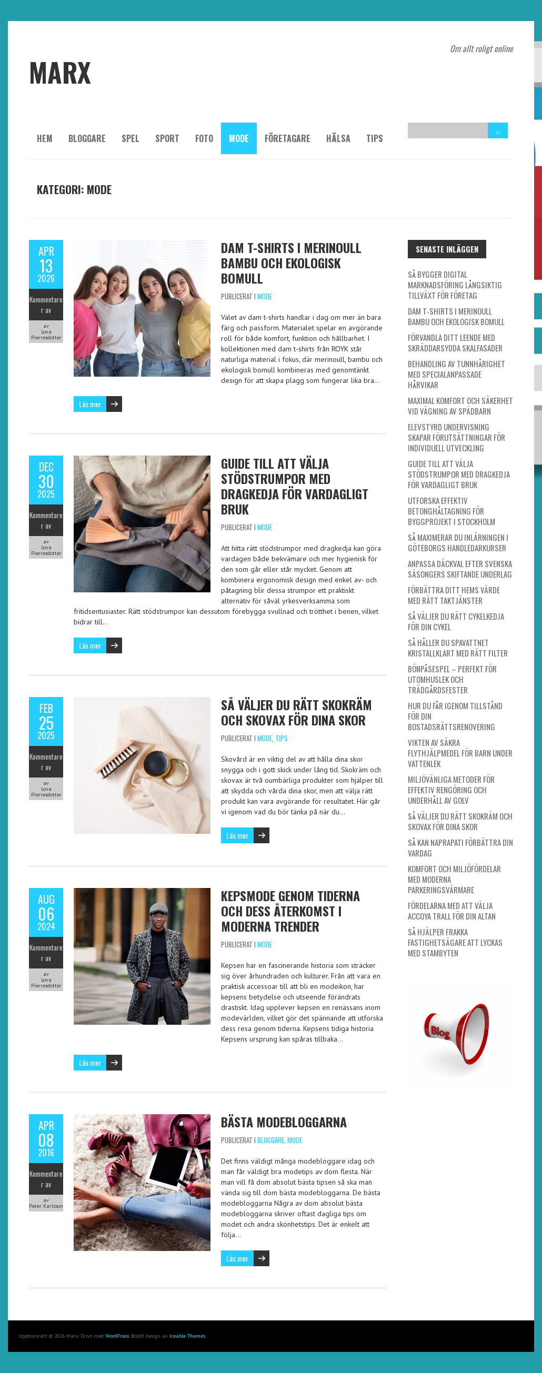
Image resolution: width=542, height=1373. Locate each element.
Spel (130, 138)
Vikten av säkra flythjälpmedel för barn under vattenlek (460, 752)
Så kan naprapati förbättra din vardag (460, 847)
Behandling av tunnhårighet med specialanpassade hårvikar (456, 374)
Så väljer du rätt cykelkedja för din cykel (456, 621)
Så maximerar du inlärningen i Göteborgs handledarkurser (458, 542)
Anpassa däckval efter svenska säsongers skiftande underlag (460, 569)
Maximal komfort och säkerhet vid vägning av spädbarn (460, 406)
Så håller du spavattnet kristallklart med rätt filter (458, 648)
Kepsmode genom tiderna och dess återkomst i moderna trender (290, 910)
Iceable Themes (187, 1335)
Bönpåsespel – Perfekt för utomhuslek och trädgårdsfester (452, 679)
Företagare (287, 138)
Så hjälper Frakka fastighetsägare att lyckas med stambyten (455, 942)
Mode (239, 138)
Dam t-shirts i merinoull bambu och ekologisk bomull (291, 262)
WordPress (117, 1335)
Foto (204, 138)
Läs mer (90, 403)
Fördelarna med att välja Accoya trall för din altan (452, 911)
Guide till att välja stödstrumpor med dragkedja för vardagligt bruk (294, 485)
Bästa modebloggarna (284, 1121)
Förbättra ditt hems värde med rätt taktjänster (454, 595)
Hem (45, 138)
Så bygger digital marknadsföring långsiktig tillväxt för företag (455, 284)
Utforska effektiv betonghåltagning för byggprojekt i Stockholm (451, 510)
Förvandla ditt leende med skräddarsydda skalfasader (455, 342)
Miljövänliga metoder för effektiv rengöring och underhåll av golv (451, 789)
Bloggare (87, 138)
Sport (167, 138)
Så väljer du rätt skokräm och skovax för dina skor (296, 712)
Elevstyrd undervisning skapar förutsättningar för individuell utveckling (456, 437)
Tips (374, 138)
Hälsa (338, 138)
